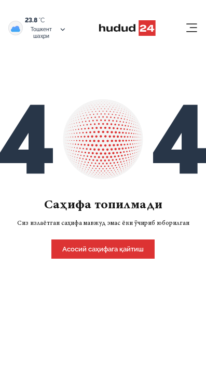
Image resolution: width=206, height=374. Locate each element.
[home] (103, 248)
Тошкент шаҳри (48, 32)
